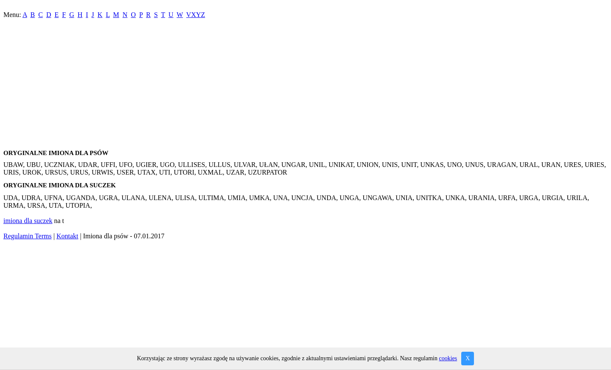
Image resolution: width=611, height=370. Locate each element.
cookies (448, 358)
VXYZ (195, 14)
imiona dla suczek (28, 220)
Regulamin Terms (27, 236)
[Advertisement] (258, 85)
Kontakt (67, 236)
